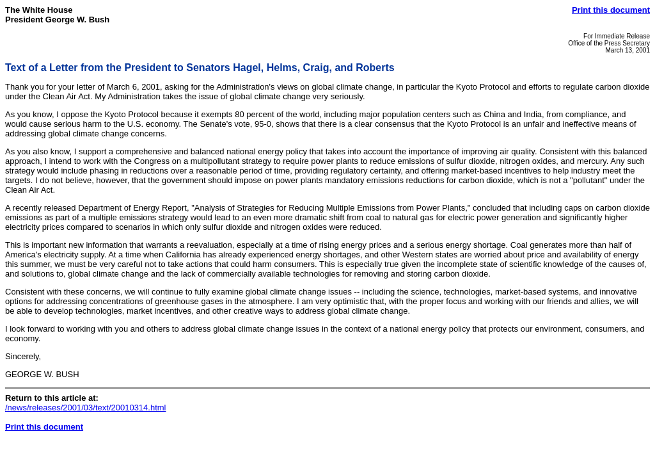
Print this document (611, 10)
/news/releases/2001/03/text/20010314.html (85, 407)
